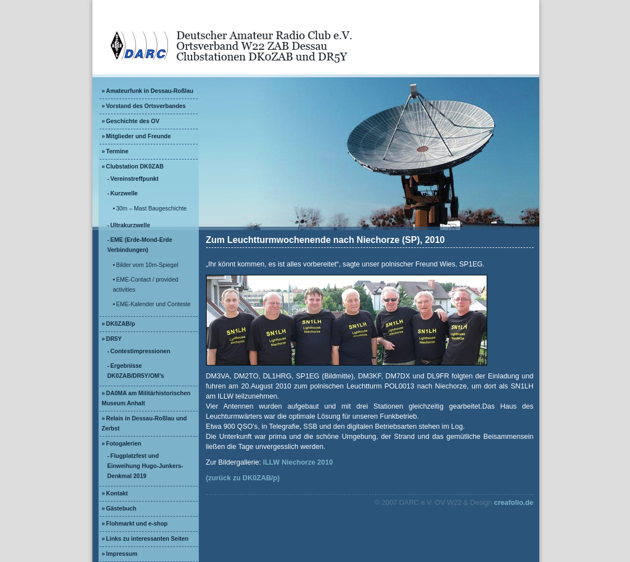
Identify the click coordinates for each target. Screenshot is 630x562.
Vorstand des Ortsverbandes (145, 106)
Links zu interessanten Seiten (147, 539)
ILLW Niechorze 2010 (298, 462)
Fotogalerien (123, 444)
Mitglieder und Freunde (138, 136)
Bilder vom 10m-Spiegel (147, 265)
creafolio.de (514, 503)
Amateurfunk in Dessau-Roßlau (149, 91)
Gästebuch (121, 508)
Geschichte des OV (132, 121)
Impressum (121, 554)
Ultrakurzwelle (130, 225)
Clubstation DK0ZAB (135, 166)
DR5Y (114, 339)
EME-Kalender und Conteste (153, 304)
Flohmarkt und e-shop (136, 524)
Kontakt (117, 493)
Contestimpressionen (140, 351)
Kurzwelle (124, 193)
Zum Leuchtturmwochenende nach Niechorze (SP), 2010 (325, 240)
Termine (117, 151)
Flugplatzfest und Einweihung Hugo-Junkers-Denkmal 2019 (146, 466)
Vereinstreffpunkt (134, 179)
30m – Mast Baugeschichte (151, 208)
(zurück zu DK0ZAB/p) (243, 478)
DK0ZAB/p (120, 324)
